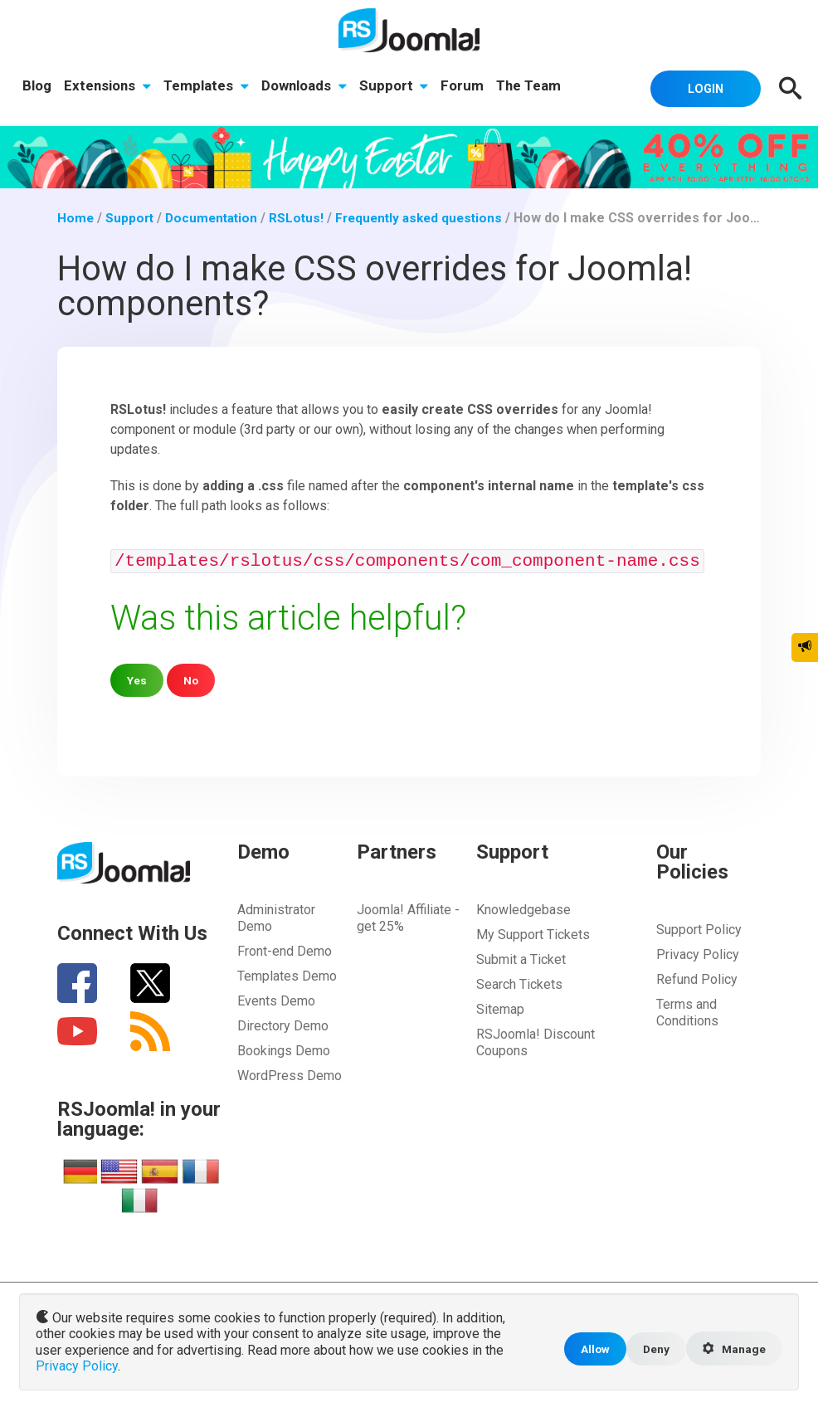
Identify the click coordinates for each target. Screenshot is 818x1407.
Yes (137, 680)
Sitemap (500, 1009)
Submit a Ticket (521, 959)
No (192, 680)
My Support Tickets (533, 934)
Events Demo (276, 1001)
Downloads (306, 87)
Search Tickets (519, 984)
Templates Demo (287, 976)
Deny (651, 1350)
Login (700, 87)
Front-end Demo (284, 951)
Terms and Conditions (687, 1012)
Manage (732, 1350)
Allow (589, 1350)
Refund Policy (697, 979)
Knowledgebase (523, 910)
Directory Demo (283, 1026)
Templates (208, 87)
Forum (467, 87)
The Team (534, 87)
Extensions (109, 87)
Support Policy (699, 929)
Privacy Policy (697, 954)
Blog (37, 87)
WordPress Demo (289, 1075)
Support (397, 87)
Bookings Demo (283, 1051)
